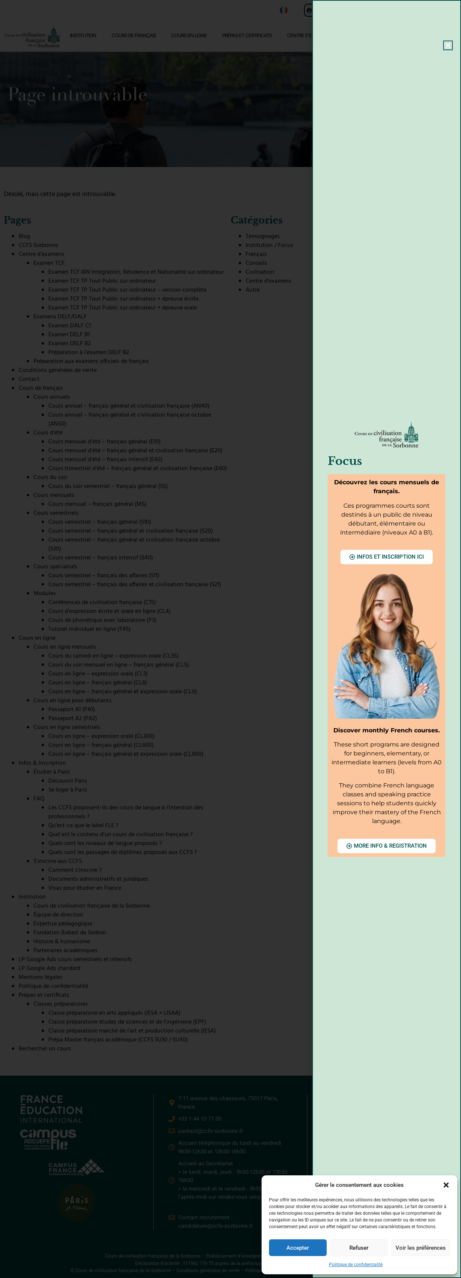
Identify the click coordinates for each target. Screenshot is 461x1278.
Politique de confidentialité (355, 1264)
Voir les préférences (421, 1248)
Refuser (358, 1248)
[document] (230, 639)
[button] (446, 1185)
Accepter (297, 1248)
